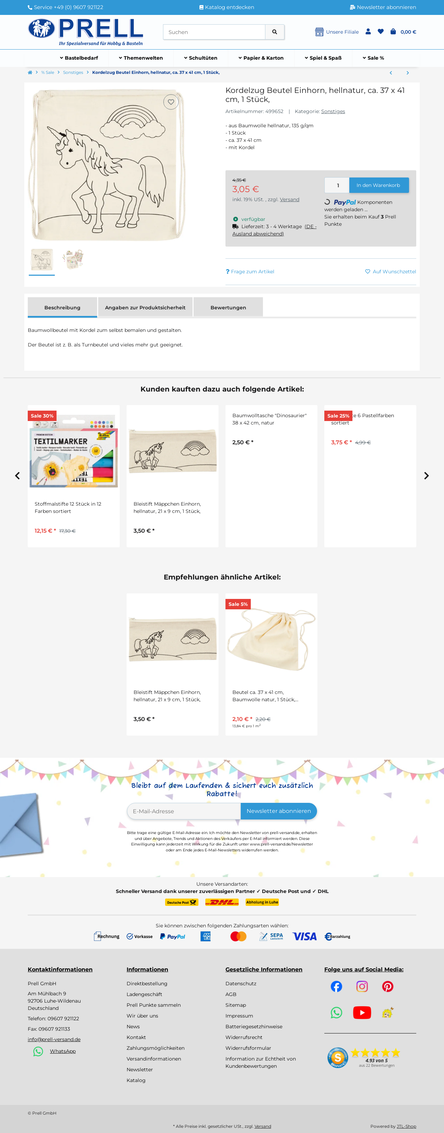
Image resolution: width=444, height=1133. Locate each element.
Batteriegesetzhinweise (253, 1026)
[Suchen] (214, 32)
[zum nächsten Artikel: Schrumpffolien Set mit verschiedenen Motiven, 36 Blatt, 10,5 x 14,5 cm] (407, 73)
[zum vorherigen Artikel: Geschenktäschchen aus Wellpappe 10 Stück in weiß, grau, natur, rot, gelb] (390, 73)
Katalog (136, 1080)
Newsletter (140, 1069)
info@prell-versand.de (54, 1039)
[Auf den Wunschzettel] (171, 102)
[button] (368, 32)
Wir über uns (142, 1016)
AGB (231, 994)
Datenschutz (240, 983)
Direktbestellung (147, 983)
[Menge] (337, 185)
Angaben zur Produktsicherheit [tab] (145, 307)
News (133, 1026)
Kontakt (136, 1037)
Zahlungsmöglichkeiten (156, 1048)
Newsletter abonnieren (279, 811)
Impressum (239, 1016)
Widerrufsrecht (244, 1037)
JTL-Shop (406, 1126)
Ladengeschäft (144, 994)
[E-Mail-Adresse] (184, 811)
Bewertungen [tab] (228, 307)
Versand (289, 199)
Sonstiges (333, 111)
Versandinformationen (154, 1059)
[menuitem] (79, 58)
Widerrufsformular (248, 1048)
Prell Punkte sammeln (154, 1005)
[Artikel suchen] (274, 32)
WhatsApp (63, 1051)
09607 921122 (63, 1018)
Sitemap (235, 1005)
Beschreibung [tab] (62, 307)
